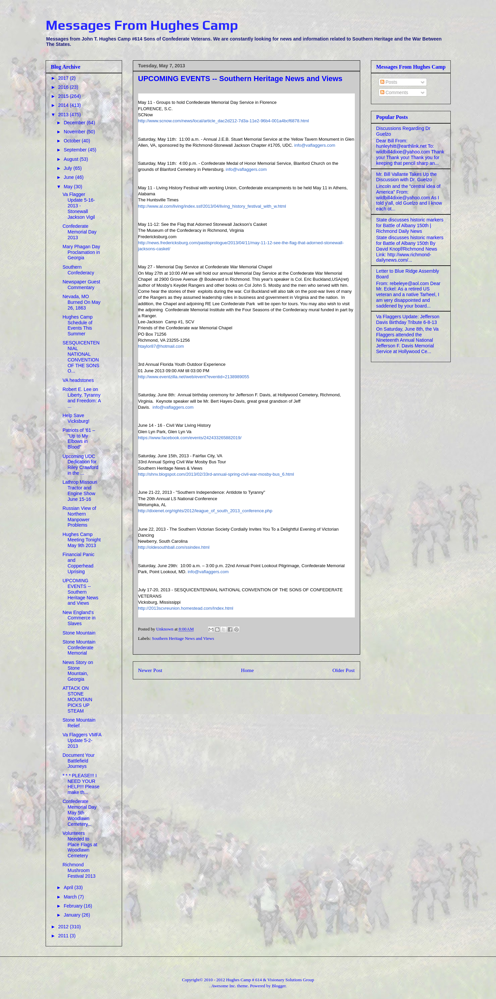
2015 (64, 96)
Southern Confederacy (78, 269)
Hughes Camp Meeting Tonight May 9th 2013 (81, 540)
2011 (64, 935)
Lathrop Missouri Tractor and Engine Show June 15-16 (79, 490)
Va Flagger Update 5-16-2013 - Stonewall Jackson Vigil (78, 205)
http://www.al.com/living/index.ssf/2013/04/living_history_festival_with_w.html (212, 206)
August (71, 159)
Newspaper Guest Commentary (81, 284)
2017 (64, 78)
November (75, 131)
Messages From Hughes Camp (142, 25)
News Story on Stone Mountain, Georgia (77, 671)
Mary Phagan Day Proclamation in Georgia (81, 252)
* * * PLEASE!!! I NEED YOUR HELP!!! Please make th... (80, 784)
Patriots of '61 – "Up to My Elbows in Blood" (78, 438)
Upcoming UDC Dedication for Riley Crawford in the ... (80, 465)
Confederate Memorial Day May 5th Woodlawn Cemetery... (79, 812)
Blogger (278, 985)
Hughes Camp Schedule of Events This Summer (77, 325)
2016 (64, 87)
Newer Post (150, 670)
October (73, 140)
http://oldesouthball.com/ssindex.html (174, 547)
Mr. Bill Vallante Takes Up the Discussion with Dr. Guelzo (406, 177)
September (76, 149)
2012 (64, 926)
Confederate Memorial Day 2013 (79, 231)
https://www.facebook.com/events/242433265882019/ (190, 437)
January (73, 915)
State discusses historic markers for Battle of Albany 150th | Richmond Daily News (410, 225)
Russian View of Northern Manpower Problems (79, 517)
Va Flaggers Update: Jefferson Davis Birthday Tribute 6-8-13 (408, 319)
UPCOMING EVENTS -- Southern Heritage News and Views (80, 592)
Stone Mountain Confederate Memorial (78, 647)
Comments (394, 92)
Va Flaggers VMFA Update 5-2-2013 (81, 740)
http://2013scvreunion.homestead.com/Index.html (185, 608)
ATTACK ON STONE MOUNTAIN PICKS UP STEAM (77, 699)
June (69, 177)
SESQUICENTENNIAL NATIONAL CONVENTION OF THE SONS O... (80, 357)
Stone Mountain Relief (78, 722)
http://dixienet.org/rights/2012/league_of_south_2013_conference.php (205, 510)
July (68, 168)
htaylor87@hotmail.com (161, 346)
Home (247, 670)
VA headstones (78, 380)
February (74, 906)
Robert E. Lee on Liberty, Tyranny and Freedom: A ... (81, 398)
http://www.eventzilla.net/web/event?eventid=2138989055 (193, 376)
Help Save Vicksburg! (75, 418)
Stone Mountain (78, 633)
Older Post (343, 670)
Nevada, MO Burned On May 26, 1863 (81, 302)
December (75, 122)
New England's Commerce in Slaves (78, 618)
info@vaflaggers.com (314, 145)
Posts (388, 82)
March (71, 897)
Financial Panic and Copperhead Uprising (78, 563)
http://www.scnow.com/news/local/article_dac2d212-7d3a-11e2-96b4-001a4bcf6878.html (223, 120)
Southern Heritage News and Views (183, 638)
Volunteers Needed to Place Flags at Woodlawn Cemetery (79, 844)
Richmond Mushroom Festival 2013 (78, 870)
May (69, 186)
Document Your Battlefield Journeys (78, 760)
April (69, 887)
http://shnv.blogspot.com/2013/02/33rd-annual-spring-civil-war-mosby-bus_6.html (216, 474)
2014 (64, 105)
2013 (64, 114)
